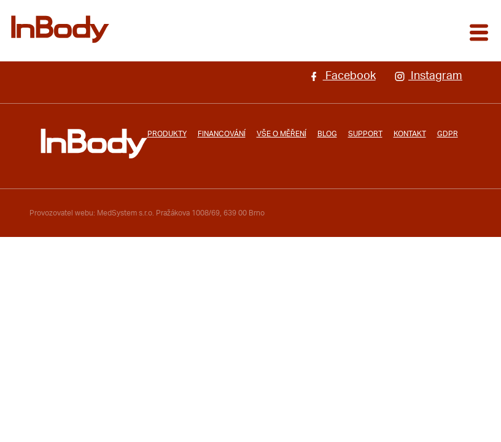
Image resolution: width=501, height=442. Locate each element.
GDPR (447, 134)
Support (365, 134)
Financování (222, 134)
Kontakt (410, 134)
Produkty (167, 134)
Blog (327, 134)
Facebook (341, 76)
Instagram (428, 76)
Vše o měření (281, 134)
